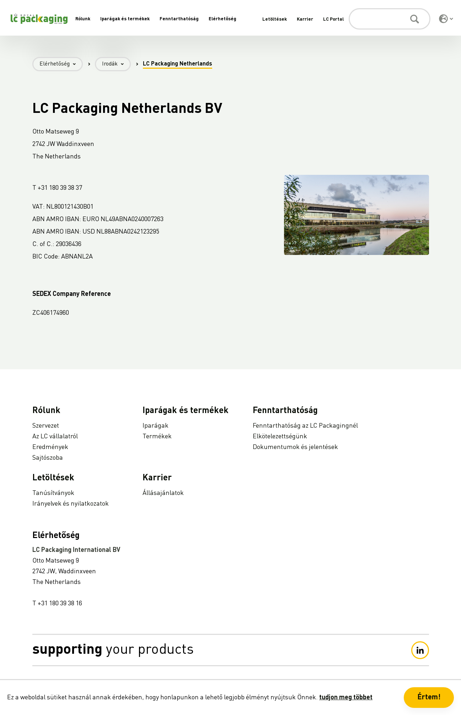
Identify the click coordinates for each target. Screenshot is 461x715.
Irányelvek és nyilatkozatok (70, 504)
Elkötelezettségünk (280, 436)
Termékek (157, 436)
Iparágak (155, 426)
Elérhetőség (222, 19)
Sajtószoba (47, 458)
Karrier (305, 19)
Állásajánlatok (163, 493)
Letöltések (274, 19)
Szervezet (45, 426)
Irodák (116, 64)
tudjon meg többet (345, 697)
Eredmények (50, 447)
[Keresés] (389, 19)
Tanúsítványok (53, 493)
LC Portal (333, 19)
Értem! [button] (428, 697)
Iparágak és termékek (125, 19)
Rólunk (82, 19)
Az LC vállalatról (55, 436)
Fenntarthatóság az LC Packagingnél (305, 426)
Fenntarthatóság (179, 19)
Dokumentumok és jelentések (295, 447)
